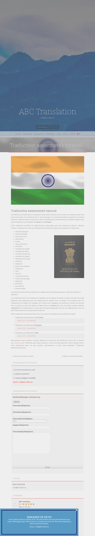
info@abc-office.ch (42, 527)
